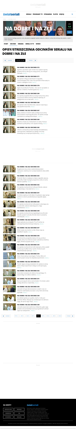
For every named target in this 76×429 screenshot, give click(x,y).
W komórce (8, 417)
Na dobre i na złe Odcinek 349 (28, 296)
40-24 (60, 316)
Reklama (19, 417)
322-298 (48, 316)
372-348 (38, 316)
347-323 (43, 316)
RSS (19, 413)
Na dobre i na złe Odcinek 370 (28, 85)
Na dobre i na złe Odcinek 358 (28, 220)
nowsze (10, 60)
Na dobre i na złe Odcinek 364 (28, 167)
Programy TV (38, 14)
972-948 (16, 316)
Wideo (38, 44)
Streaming (48, 14)
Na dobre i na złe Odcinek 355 (28, 245)
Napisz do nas (8, 409)
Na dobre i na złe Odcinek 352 (28, 271)
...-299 (53, 316)
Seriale (28, 14)
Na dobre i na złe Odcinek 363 (28, 176)
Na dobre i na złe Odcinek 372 (28, 67)
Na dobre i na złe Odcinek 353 (28, 262)
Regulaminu (26, 423)
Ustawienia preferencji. (33, 423)
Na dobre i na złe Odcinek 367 (28, 110)
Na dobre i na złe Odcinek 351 (28, 279)
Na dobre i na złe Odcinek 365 (28, 127)
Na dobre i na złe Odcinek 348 (28, 305)
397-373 (33, 316)
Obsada (20, 44)
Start (6, 44)
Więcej (62, 14)
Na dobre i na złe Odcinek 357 (28, 228)
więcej (24, 73)
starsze (31, 60)
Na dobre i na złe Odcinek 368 (28, 102)
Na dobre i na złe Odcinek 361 (28, 193)
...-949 (21, 316)
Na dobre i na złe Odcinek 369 (28, 93)
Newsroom (8, 413)
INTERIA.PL (50, 423)
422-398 (28, 316)
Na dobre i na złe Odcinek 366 (28, 119)
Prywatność (40, 423)
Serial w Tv (29, 44)
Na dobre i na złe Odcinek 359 (28, 211)
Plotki (55, 14)
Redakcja (19, 409)
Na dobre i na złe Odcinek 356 (28, 236)
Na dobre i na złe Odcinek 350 (28, 287)
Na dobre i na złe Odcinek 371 (28, 76)
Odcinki (13, 44)
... (24, 316)
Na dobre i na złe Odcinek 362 (28, 185)
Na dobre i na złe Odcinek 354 (28, 254)
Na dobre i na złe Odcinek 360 (28, 202)
